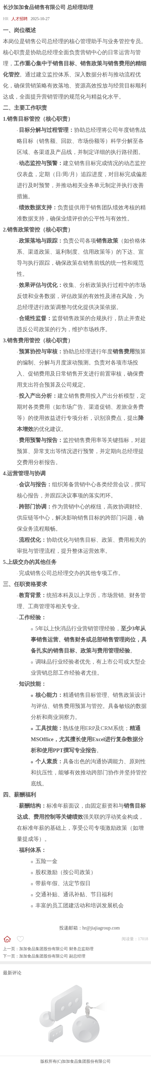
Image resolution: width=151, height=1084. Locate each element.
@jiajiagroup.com (103, 927)
